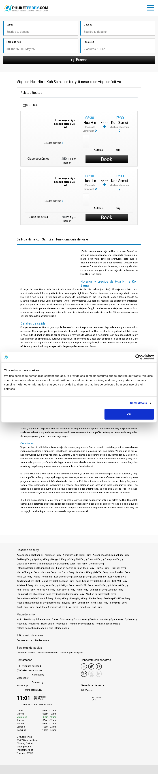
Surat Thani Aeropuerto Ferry (50, 607)
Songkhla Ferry (118, 603)
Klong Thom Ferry (43, 577)
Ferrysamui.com (25, 640)
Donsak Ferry (96, 564)
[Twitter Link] (91, 667)
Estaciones (66, 619)
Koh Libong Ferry (84, 581)
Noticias (104, 619)
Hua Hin (89, 123)
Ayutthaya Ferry (41, 559)
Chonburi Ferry (95, 559)
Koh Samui (119, 123)
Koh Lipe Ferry (102, 581)
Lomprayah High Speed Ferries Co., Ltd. (65, 124)
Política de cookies (27, 628)
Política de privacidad (107, 624)
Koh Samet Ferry (118, 585)
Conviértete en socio (47, 653)
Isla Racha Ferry (66, 572)
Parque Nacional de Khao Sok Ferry (35, 598)
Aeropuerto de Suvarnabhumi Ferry (111, 555)
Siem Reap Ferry (99, 603)
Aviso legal (61, 624)
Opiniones (130, 619)
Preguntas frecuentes (28, 624)
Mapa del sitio (46, 628)
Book (106, 160)
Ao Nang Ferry (24, 559)
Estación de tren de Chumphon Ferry (35, 568)
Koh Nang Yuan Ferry (46, 585)
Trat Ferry (97, 607)
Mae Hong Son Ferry (44, 594)
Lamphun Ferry (115, 590)
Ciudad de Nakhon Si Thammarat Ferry (36, 564)
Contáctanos (62, 628)
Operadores (116, 619)
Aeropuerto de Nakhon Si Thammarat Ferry (39, 555)
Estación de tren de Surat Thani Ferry (75, 568)
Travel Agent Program (71, 653)
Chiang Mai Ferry (77, 559)
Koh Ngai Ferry (66, 585)
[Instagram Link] (99, 667)
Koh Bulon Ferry (62, 577)
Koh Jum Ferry (98, 577)
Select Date (30, 105)
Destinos (29, 619)
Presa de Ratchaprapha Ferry (31, 603)
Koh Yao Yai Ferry (66, 590)
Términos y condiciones (81, 624)
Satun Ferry (83, 603)
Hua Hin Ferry (118, 568)
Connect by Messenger (30, 677)
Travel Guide (47, 624)
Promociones (80, 619)
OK (129, 414)
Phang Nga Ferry (78, 598)
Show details (138, 402)
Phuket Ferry (95, 598)
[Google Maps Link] (84, 674)
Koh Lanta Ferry (44, 581)
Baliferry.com (42, 640)
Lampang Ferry (98, 590)
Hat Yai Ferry (102, 568)
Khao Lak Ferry (24, 577)
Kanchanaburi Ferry (120, 572)
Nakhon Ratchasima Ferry (70, 594)
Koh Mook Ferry (25, 585)
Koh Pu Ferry (101, 585)
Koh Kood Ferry (116, 577)
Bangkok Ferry (58, 559)
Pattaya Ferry (61, 598)
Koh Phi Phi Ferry (84, 585)
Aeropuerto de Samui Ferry (77, 555)
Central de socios (26, 653)
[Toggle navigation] (151, 7)
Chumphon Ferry (112, 559)
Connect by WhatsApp (30, 684)
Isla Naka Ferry (48, 572)
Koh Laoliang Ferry (64, 581)
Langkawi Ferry (24, 594)
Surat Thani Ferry (25, 607)
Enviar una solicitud (29, 666)
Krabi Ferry (82, 590)
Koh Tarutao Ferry (26, 590)
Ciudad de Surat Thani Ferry (72, 564)
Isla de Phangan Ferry (28, 572)
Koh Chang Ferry (80, 577)
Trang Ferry (84, 607)
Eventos (93, 619)
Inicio (19, 619)
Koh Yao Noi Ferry (46, 590)
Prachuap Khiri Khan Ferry (117, 598)
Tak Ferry (72, 607)
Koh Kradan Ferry (25, 581)
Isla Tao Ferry (101, 572)
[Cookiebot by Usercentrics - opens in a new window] (138, 357)
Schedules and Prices (47, 619)
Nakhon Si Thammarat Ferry (100, 594)
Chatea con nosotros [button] (29, 670)
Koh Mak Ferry (119, 581)
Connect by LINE (29, 690)
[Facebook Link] (84, 667)
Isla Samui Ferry (84, 572)
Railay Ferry (54, 603)
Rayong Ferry (69, 603)
